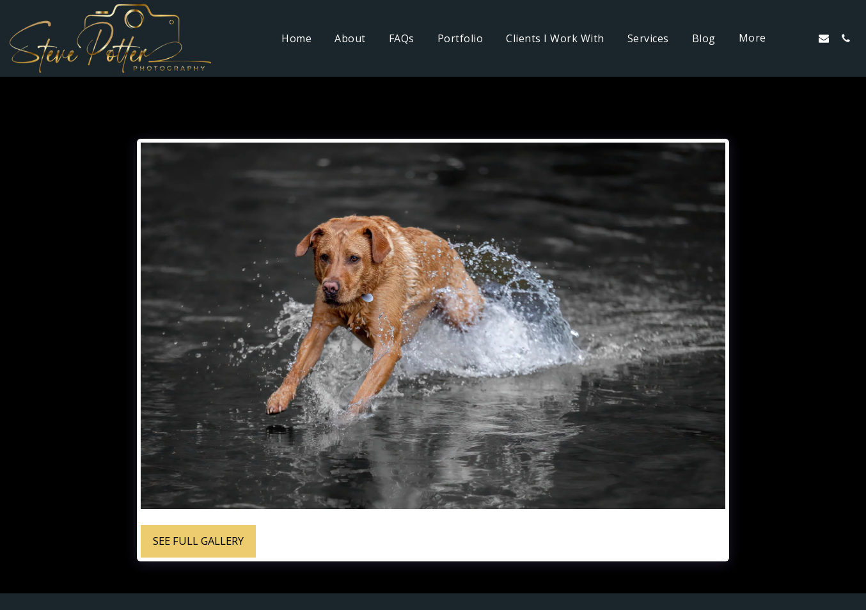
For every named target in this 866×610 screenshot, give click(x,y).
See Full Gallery (198, 540)
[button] (802, 38)
